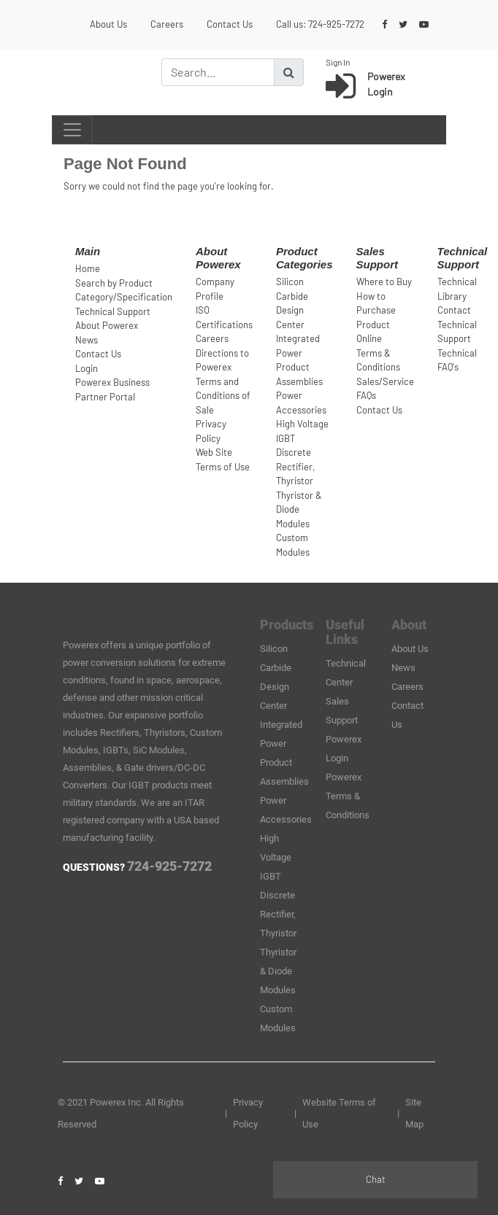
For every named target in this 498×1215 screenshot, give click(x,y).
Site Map (414, 1113)
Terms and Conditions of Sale (223, 396)
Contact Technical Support (457, 324)
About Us (108, 24)
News (86, 340)
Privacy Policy (248, 1113)
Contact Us (230, 24)
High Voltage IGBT (275, 857)
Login (86, 368)
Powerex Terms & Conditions (347, 796)
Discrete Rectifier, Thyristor (295, 466)
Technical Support (112, 311)
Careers (166, 24)
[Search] (218, 72)
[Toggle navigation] (72, 129)
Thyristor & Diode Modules (299, 509)
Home (87, 268)
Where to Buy (384, 281)
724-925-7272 (336, 24)
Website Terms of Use (339, 1113)
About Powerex (106, 325)
